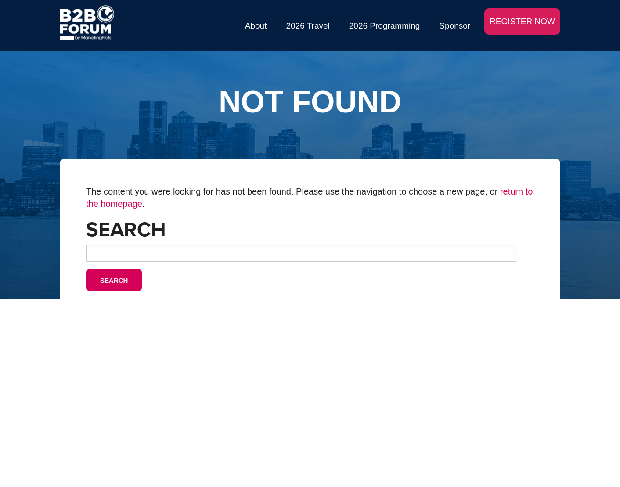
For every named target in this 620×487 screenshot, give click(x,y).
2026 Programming (384, 25)
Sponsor (454, 25)
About (256, 25)
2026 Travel (307, 25)
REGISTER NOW (522, 21)
